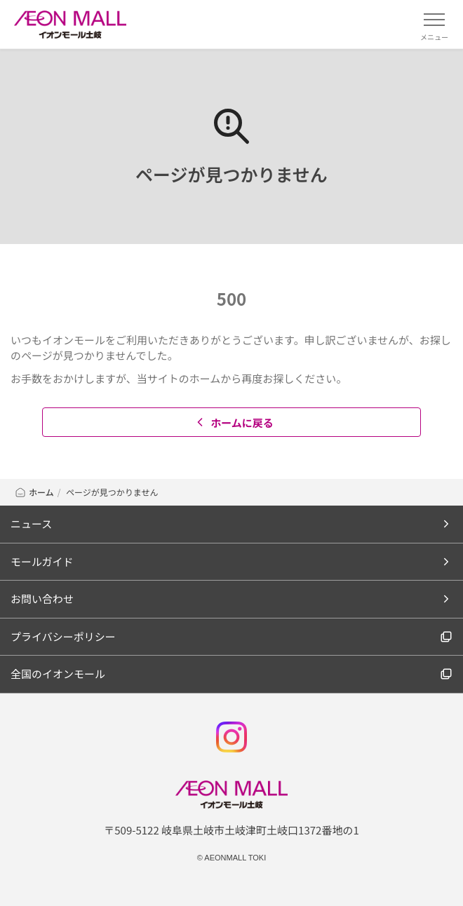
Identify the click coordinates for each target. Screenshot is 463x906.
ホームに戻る (233, 422)
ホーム (34, 492)
